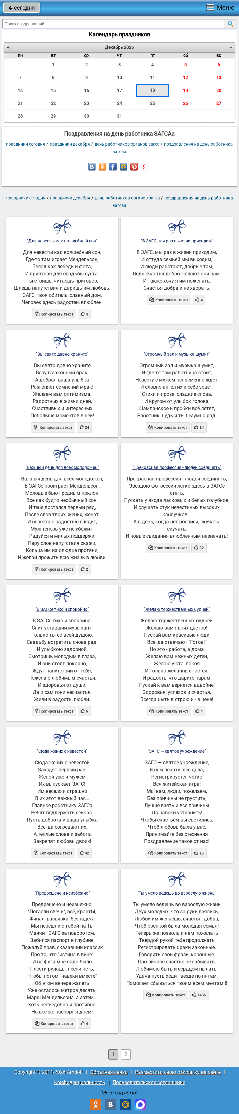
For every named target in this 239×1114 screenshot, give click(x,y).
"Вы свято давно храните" (62, 354)
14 (20, 90)
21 (20, 103)
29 (53, 116)
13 (218, 77)
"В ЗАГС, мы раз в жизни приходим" (177, 240)
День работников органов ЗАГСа (128, 144)
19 (185, 90)
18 (152, 90)
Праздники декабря (70, 144)
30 (86, 116)
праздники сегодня (25, 144)
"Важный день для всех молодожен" (62, 467)
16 (86, 90)
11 (152, 77)
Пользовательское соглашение (149, 1082)
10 (119, 77)
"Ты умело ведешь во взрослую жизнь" (177, 893)
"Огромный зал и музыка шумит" (176, 354)
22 (53, 103)
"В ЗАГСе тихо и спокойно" (62, 609)
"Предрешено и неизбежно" (62, 893)
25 (152, 103)
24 (119, 103)
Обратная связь (109, 1072)
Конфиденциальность (79, 1082)
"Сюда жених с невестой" (62, 751)
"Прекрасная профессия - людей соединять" (176, 467)
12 (185, 77)
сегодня (21, 7)
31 (119, 116)
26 (185, 103)
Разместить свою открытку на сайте (178, 1072)
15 (53, 90)
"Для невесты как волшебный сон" (62, 240)
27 (218, 103)
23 (86, 103)
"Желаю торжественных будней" (177, 609)
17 (119, 90)
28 (20, 116)
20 (218, 90)
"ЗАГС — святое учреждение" (177, 751)
